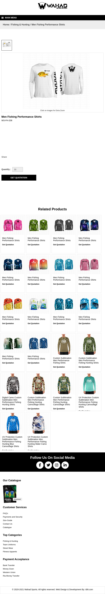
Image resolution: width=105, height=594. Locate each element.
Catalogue (7, 527)
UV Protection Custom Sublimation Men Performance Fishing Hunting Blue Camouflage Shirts (12, 441)
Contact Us (7, 524)
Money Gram (8, 569)
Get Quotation (8, 245)
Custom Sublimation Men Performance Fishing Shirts (62, 360)
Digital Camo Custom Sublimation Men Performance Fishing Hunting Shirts (11, 401)
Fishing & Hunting (10, 541)
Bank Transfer (9, 565)
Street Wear (8, 548)
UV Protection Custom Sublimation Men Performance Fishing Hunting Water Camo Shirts (38, 441)
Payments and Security (12, 517)
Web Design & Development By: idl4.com (74, 589)
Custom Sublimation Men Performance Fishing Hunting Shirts (89, 360)
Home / (6, 24)
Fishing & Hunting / (21, 24)
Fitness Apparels (10, 551)
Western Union (9, 572)
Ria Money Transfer (11, 576)
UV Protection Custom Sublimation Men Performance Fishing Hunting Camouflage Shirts (89, 402)
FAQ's (5, 513)
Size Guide (7, 520)
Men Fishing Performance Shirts (48, 24)
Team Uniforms (9, 544)
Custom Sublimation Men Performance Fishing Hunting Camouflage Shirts (37, 401)
